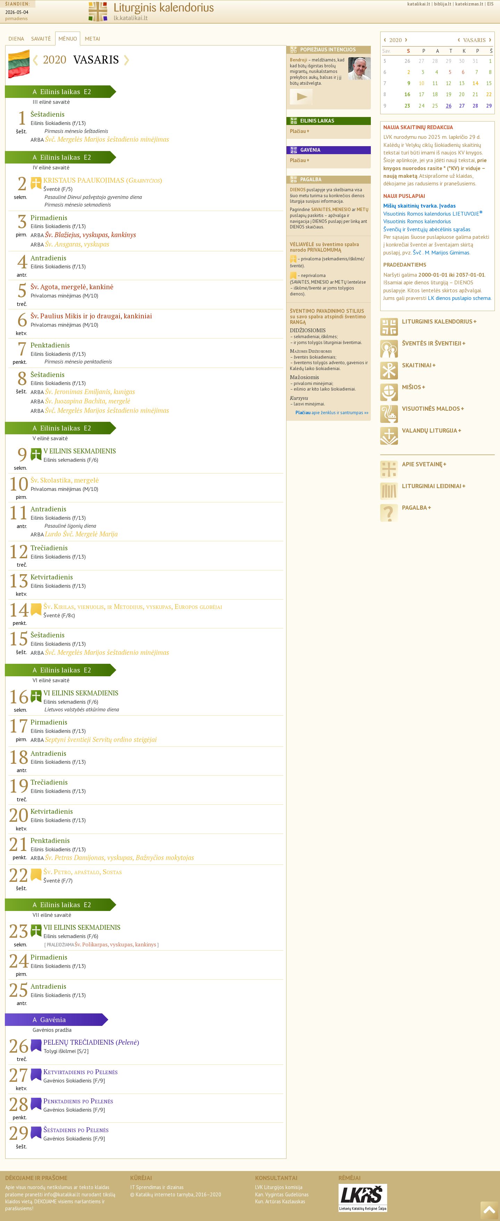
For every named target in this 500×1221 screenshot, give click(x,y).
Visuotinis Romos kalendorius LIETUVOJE (433, 213)
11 (435, 83)
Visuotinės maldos (431, 408)
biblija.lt (442, 4)
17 (421, 94)
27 (421, 61)
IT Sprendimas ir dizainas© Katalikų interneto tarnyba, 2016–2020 (175, 1190)
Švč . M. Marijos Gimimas (441, 252)
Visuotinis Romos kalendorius (417, 221)
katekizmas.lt (469, 4)
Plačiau (298, 131)
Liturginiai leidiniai (431, 486)
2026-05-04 (16, 12)
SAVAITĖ (41, 38)
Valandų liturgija (429, 430)
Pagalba (414, 507)
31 (475, 61)
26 (407, 61)
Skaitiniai (417, 365)
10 (421, 83)
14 (475, 83)
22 (489, 94)
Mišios (411, 387)
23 (407, 105)
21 (475, 94)
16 (407, 94)
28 (435, 61)
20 (462, 94)
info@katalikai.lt (62, 1194)
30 (462, 61)
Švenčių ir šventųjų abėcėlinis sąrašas (426, 229)
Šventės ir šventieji (431, 343)
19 (448, 94)
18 (435, 94)
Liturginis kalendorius (437, 321)
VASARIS (474, 40)
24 (421, 105)
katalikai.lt (418, 4)
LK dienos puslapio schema (459, 297)
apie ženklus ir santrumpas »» (331, 413)
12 (448, 83)
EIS (490, 4)
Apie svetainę (422, 464)
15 (489, 83)
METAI (92, 38)
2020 (395, 40)
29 (448, 61)
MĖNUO (67, 38)
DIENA (16, 38)
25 (435, 105)
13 (462, 83)
